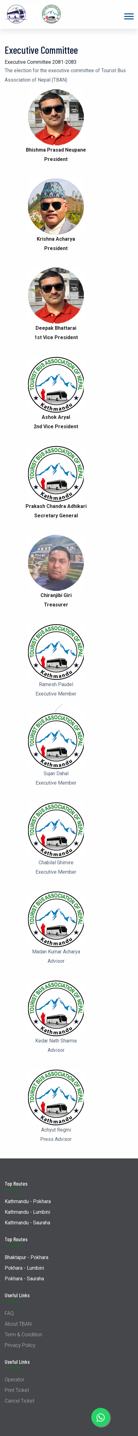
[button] (128, 15)
